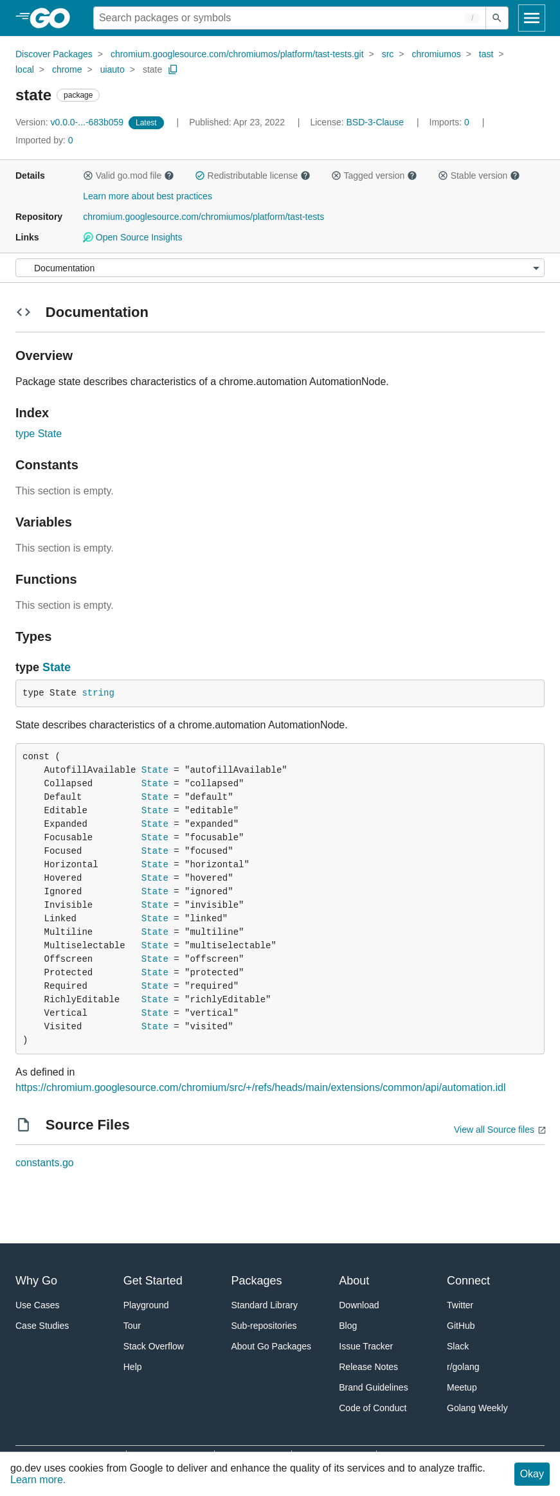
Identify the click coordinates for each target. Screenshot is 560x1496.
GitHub (461, 1325)
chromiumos (435, 54)
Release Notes (368, 1367)
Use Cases (37, 1305)
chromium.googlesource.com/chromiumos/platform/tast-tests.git (237, 54)
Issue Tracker (366, 1346)
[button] (88, 175)
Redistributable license (253, 175)
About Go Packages (271, 1346)
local (24, 69)
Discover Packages (54, 54)
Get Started (153, 1280)
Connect (468, 1280)
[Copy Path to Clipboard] (173, 69)
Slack (458, 1346)
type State (38, 433)
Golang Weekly (477, 1408)
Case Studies (42, 1325)
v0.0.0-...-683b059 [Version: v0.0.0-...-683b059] (70, 122)
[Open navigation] (532, 18)
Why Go (36, 1280)
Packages (256, 1280)
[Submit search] (497, 18)
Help (132, 1367)
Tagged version (374, 175)
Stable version (479, 175)
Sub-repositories (264, 1325)
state (152, 69)
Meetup (462, 1387)
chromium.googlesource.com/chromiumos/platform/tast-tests (203, 217)
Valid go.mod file (128, 175)
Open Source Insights (132, 237)
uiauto (112, 69)
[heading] (54, 18)
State (56, 667)
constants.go (44, 1162)
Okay (532, 1473)
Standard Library (264, 1305)
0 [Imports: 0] (450, 122)
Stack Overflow (153, 1346)
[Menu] (280, 267)
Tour (132, 1325)
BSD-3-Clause (375, 122)
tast (486, 54)
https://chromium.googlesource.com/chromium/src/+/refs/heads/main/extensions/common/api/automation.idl (260, 1087)
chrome (67, 69)
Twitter (460, 1305)
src (388, 54)
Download (359, 1305)
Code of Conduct (372, 1408)
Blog (348, 1325)
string (98, 693)
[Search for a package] (289, 18)
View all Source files (494, 1129)
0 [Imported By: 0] (44, 140)
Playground (146, 1305)
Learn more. (38, 1479)
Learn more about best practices (147, 196)
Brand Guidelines (373, 1387)
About (354, 1280)
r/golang (463, 1367)
